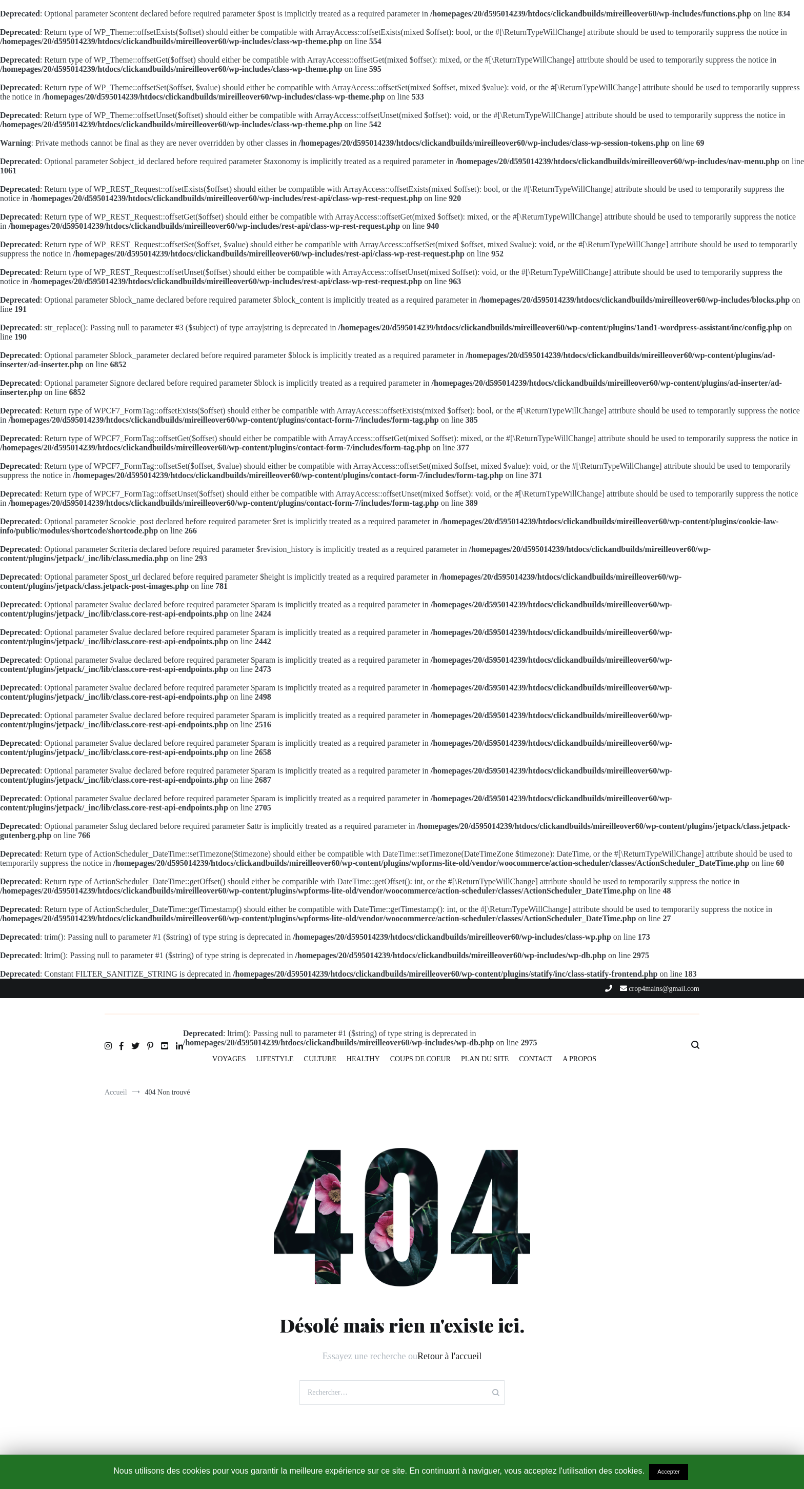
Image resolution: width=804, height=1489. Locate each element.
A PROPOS (579, 1059)
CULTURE (320, 1059)
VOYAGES (229, 1059)
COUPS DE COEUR (420, 1059)
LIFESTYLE (274, 1059)
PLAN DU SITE (485, 1059)
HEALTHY (363, 1059)
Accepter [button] (668, 1471)
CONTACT (535, 1059)
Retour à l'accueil (449, 1356)
